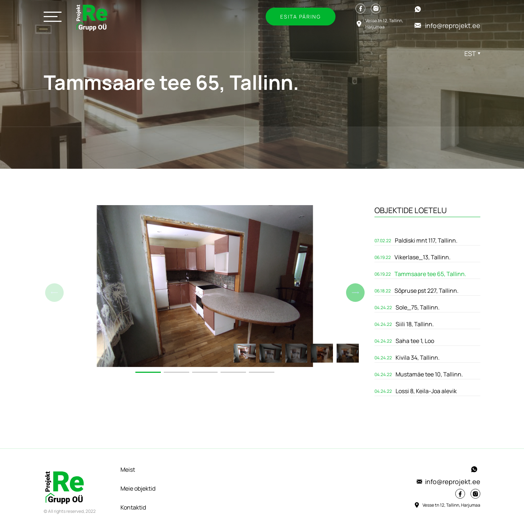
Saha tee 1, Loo (415, 341)
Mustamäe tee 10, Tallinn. (429, 374)
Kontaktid (133, 507)
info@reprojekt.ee (448, 481)
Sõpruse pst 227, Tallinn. (426, 291)
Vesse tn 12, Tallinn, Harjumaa (447, 505)
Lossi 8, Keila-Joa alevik (426, 391)
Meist (127, 470)
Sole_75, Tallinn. (418, 307)
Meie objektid (137, 488)
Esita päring (300, 16)
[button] (355, 292)
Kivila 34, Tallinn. (418, 358)
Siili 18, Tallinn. (415, 324)
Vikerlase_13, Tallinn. (422, 257)
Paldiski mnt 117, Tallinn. (426, 240)
